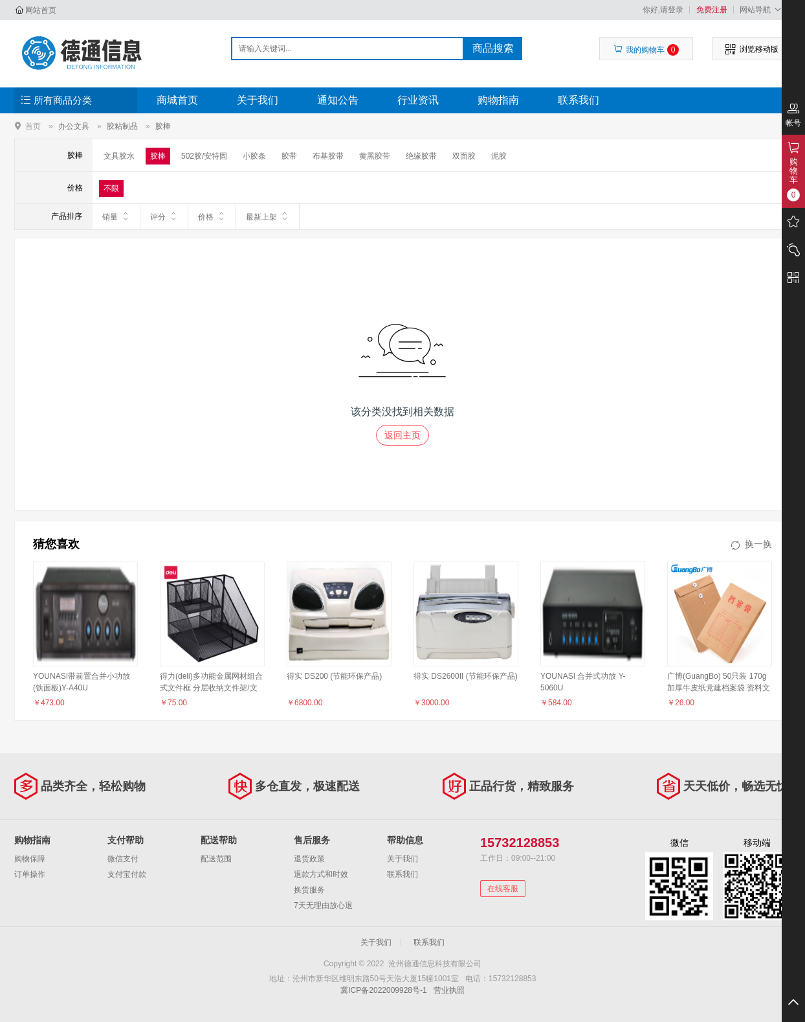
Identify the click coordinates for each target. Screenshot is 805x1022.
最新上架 (267, 216)
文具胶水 (119, 156)
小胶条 (254, 156)
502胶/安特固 (204, 156)
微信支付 (122, 858)
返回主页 (402, 435)
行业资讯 (418, 100)
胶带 (289, 156)
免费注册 (711, 9)
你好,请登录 (663, 9)
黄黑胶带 (374, 156)
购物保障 (29, 858)
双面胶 (464, 156)
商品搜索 (493, 48)
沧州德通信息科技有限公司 (83, 53)
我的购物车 (646, 49)
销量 (116, 216)
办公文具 (73, 126)
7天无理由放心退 (323, 905)
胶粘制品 (122, 126)
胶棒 (163, 126)
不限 (111, 188)
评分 (164, 216)
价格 (212, 216)
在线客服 (502, 888)
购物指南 (498, 100)
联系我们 (578, 100)
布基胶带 (328, 156)
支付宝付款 (126, 874)
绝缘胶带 (421, 156)
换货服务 (309, 889)
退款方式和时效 (321, 874)
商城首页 (177, 100)
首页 (33, 126)
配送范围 (216, 858)
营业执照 (449, 990)
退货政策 (309, 858)
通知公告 (337, 100)
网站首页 (40, 10)
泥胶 (499, 156)
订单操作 (29, 874)
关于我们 (257, 100)
